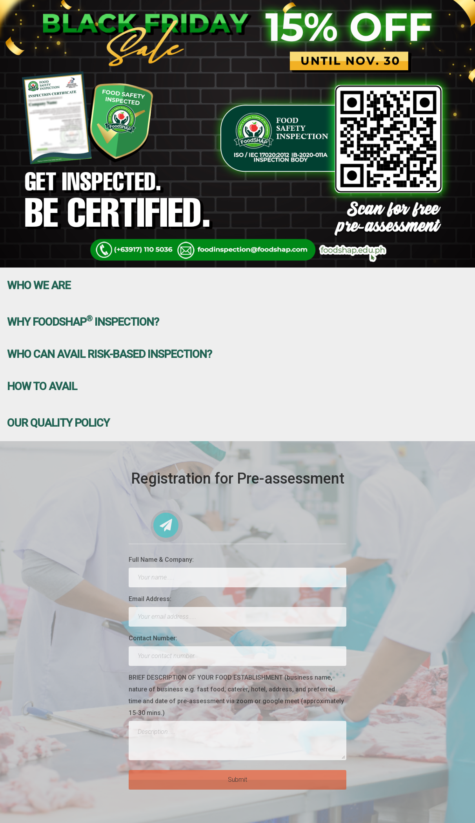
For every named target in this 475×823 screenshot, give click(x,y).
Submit (237, 782)
